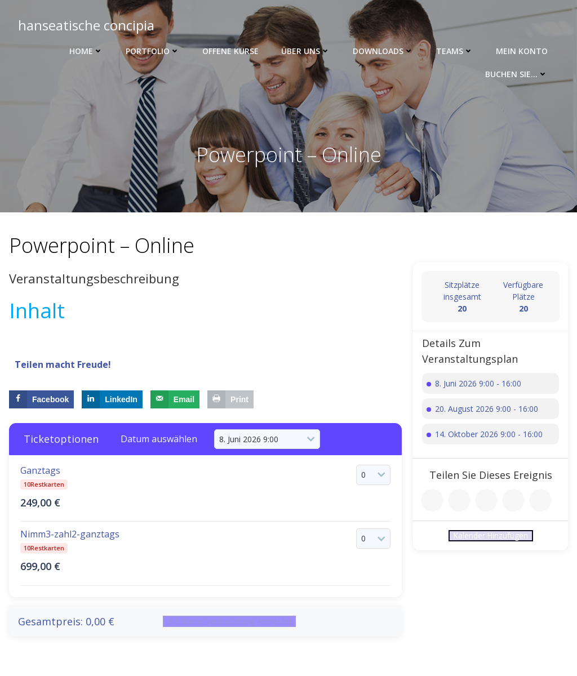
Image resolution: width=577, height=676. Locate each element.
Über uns (305, 51)
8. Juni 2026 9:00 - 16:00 (478, 383)
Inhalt (37, 310)
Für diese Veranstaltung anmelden (238, 625)
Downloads (383, 51)
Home (86, 51)
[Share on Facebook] (41, 399)
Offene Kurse (230, 51)
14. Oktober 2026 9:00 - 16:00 (489, 434)
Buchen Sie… (516, 74)
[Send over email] (174, 399)
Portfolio (153, 51)
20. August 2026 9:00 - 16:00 (486, 408)
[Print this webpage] (230, 399)
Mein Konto (522, 51)
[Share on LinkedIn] (112, 399)
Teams (454, 51)
